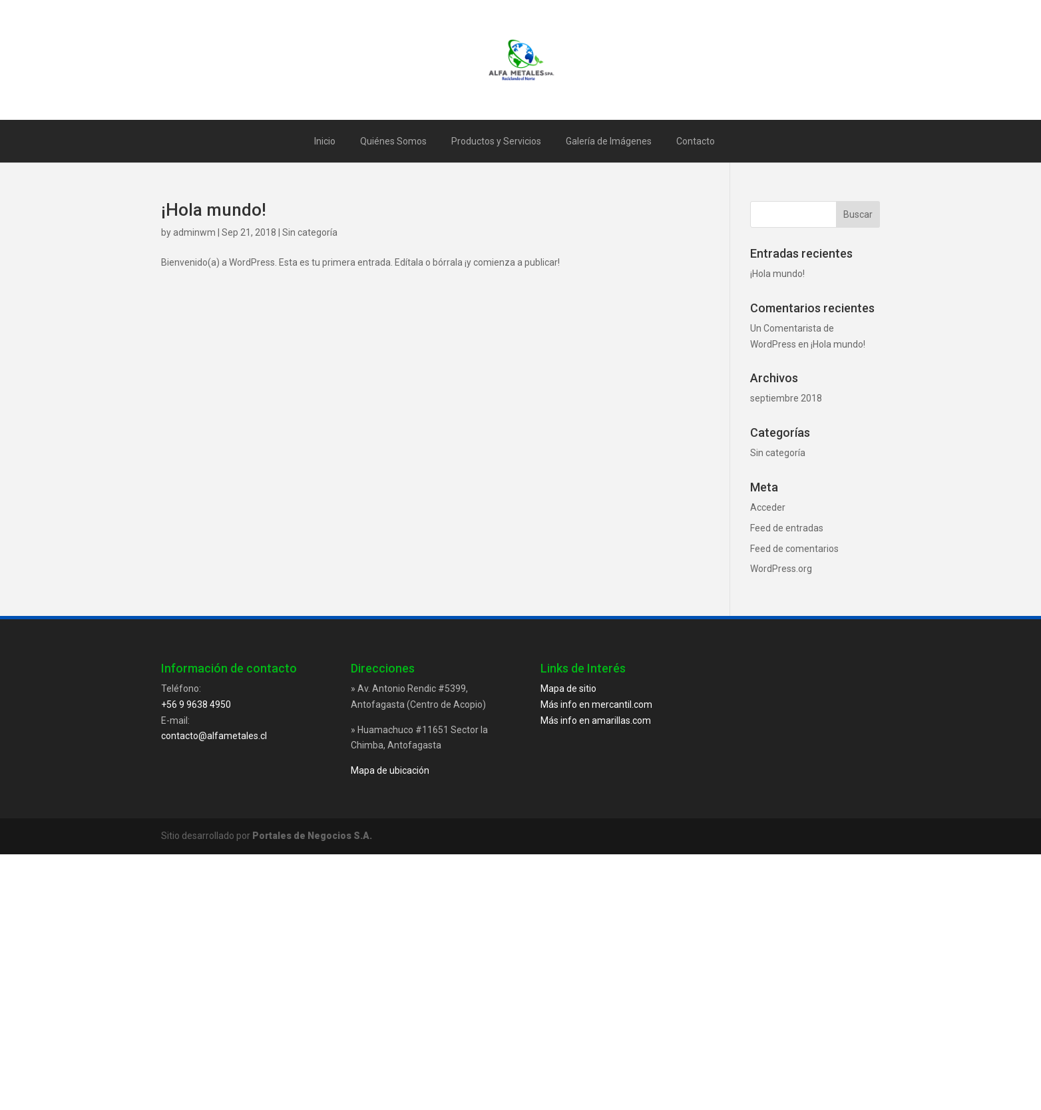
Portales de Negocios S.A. (312, 835)
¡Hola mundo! (213, 210)
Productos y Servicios (496, 141)
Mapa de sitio (568, 688)
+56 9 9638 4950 (196, 704)
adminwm (194, 232)
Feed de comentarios (794, 548)
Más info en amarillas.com (595, 720)
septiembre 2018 (786, 398)
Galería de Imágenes (609, 141)
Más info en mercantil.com (596, 704)
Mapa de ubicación (390, 770)
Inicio (324, 141)
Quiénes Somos (393, 141)
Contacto (695, 141)
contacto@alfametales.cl (214, 735)
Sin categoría (309, 232)
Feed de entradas (786, 528)
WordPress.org (781, 568)
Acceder (767, 507)
